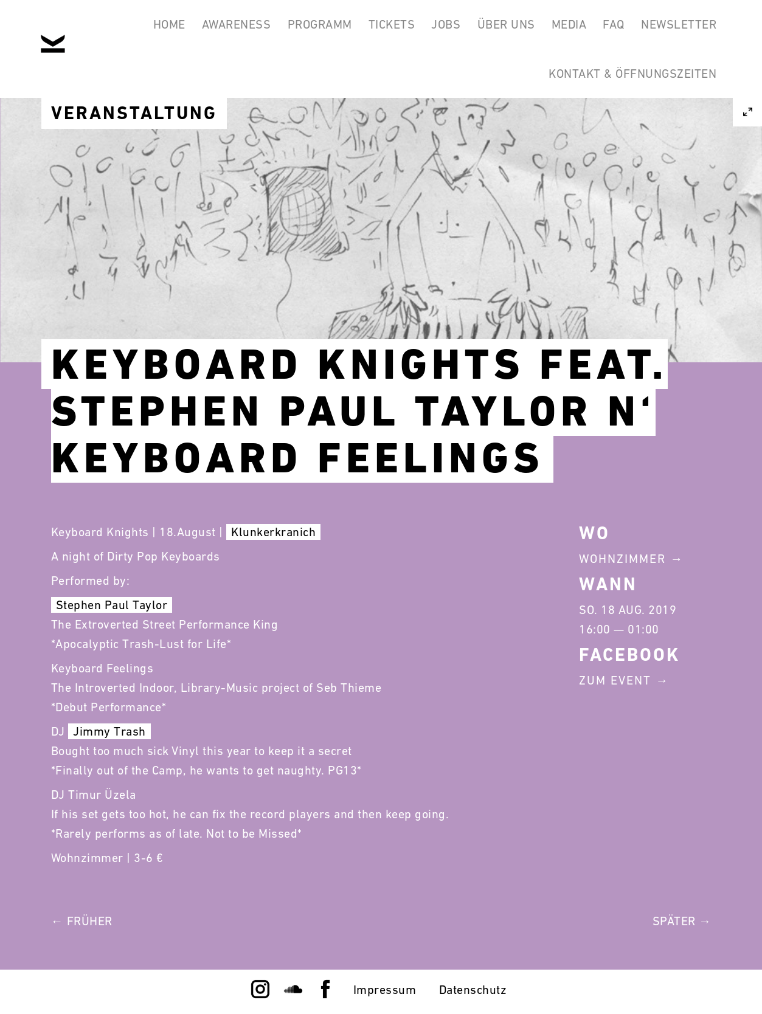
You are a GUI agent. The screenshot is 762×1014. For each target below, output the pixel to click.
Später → (682, 921)
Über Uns (484, 29)
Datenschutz (473, 989)
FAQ (604, 29)
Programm (279, 29)
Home (116, 29)
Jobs (417, 29)
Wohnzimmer (622, 558)
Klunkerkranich (273, 532)
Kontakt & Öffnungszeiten (629, 87)
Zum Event (615, 680)
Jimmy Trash (109, 731)
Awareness (189, 29)
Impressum (385, 989)
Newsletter (675, 29)
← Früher (82, 921)
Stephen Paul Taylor (112, 605)
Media (553, 29)
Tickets (357, 29)
